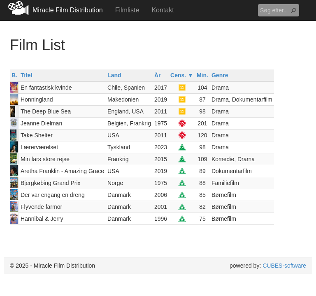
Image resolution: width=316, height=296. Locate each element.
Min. (202, 75)
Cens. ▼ (181, 75)
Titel (27, 75)
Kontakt (162, 10)
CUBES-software (284, 265)
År (157, 75)
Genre (219, 75)
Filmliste (127, 10)
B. (14, 75)
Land (114, 75)
